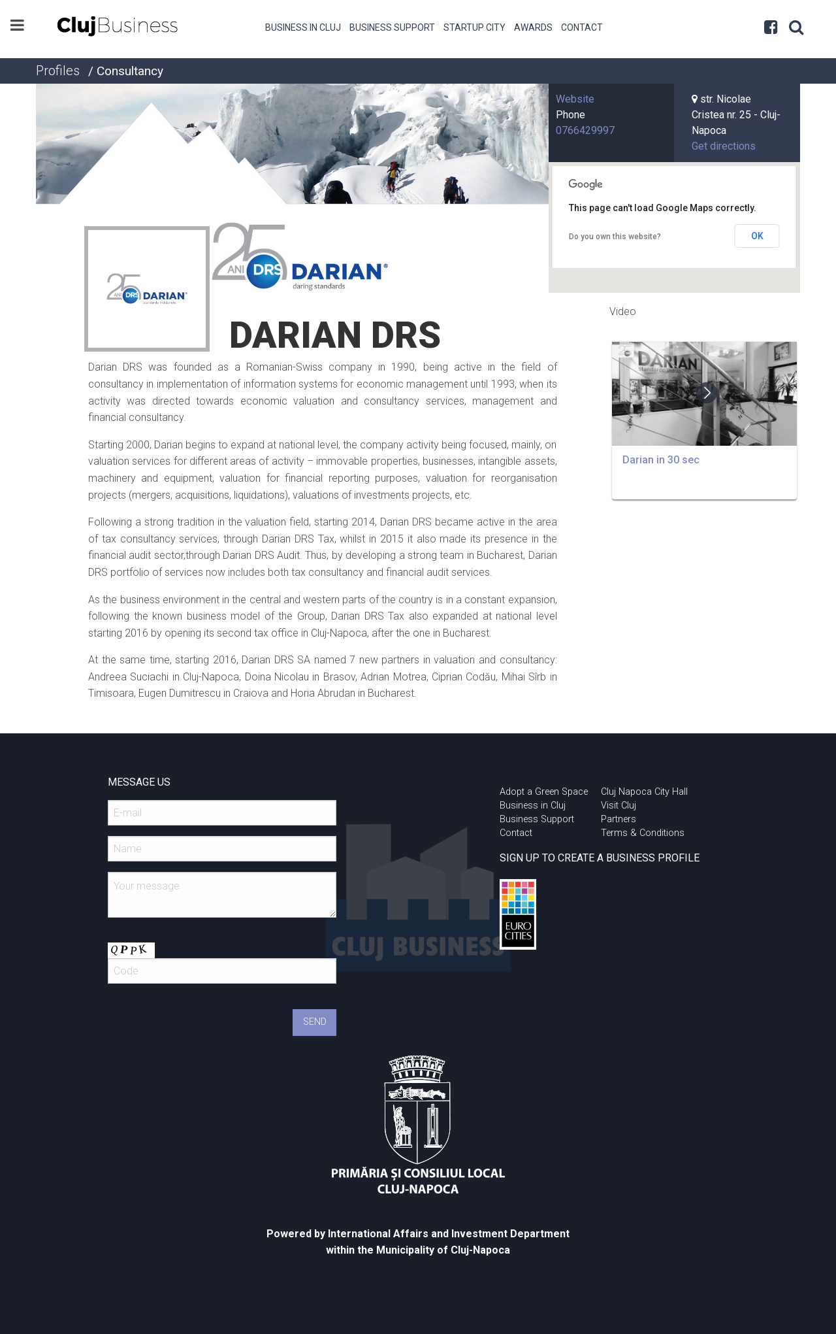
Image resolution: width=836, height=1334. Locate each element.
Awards (533, 27)
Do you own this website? (615, 236)
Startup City (474, 27)
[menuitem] (303, 26)
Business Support (392, 27)
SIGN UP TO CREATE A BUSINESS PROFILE (599, 858)
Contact (582, 27)
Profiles (58, 70)
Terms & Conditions (642, 833)
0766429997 (585, 130)
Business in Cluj (303, 27)
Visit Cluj (618, 805)
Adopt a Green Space (544, 791)
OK (757, 236)
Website (575, 99)
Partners (618, 819)
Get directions (724, 146)
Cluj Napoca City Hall (644, 791)
